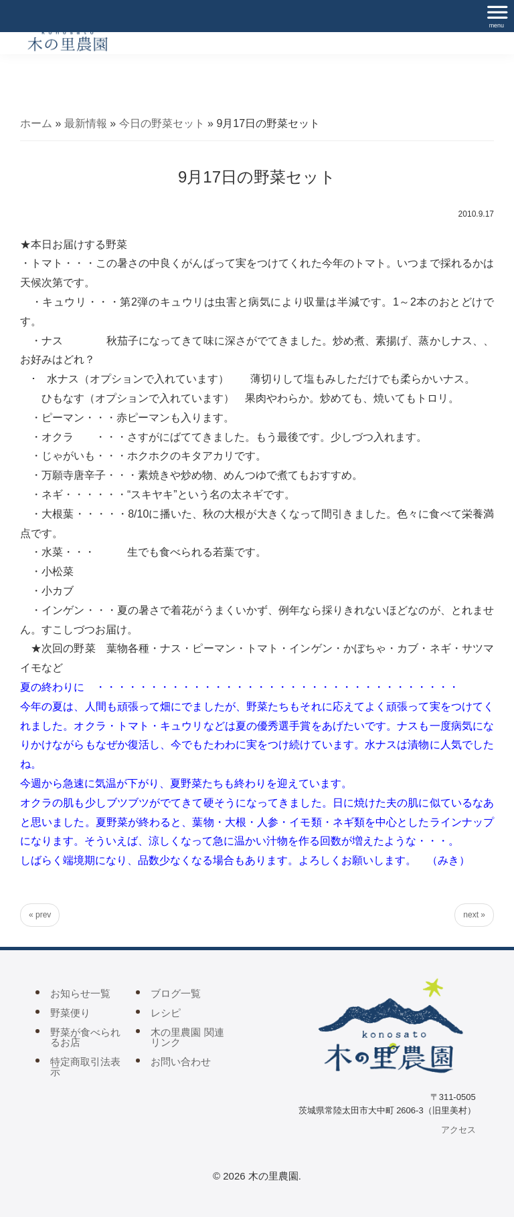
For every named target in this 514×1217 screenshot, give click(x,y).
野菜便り (70, 1012)
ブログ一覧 (176, 993)
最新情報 (85, 123)
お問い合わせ (181, 1061)
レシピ (166, 1012)
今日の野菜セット (162, 123)
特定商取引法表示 (85, 1066)
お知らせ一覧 (80, 993)
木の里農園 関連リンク (187, 1037)
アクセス (458, 1130)
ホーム (36, 123)
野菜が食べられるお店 (85, 1037)
